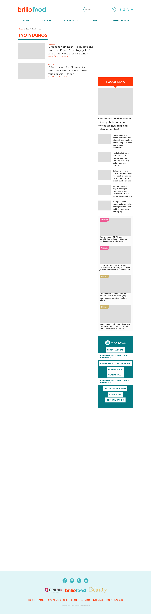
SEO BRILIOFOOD (115, 400)
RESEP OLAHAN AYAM (115, 388)
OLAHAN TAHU (115, 369)
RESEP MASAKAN (115, 350)
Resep (25, 20)
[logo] (32, 9)
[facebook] (120, 9)
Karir (108, 600)
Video (94, 20)
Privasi (73, 600)
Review (46, 20)
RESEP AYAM (115, 394)
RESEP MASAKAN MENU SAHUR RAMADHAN (114, 382)
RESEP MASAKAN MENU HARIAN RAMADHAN (115, 357)
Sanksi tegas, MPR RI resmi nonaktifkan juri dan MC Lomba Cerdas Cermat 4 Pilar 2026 (113, 239)
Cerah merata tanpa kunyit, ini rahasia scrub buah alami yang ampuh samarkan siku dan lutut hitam (113, 297)
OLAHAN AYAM (115, 375)
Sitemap (118, 600)
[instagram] (124, 9)
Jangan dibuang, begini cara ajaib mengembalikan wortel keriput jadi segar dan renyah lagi (122, 191)
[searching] (113, 9)
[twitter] (128, 9)
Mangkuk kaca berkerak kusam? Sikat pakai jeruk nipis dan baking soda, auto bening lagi (123, 207)
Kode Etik (98, 600)
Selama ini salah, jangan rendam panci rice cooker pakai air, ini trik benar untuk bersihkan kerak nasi (122, 176)
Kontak (40, 600)
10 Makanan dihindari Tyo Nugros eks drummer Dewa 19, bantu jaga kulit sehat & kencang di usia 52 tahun (70, 50)
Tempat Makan (120, 20)
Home (21, 29)
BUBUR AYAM (106, 363)
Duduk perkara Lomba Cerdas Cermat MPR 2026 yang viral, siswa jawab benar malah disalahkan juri (115, 267)
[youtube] (132, 9)
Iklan (30, 600)
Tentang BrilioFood (56, 600)
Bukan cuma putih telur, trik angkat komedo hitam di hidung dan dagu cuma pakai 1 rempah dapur (115, 326)
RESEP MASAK (124, 363)
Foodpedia (71, 20)
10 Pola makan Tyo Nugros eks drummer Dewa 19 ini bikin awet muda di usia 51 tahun (67, 70)
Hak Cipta (85, 600)
